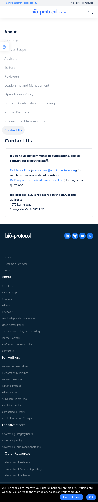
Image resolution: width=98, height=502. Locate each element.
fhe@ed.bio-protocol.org (48, 180)
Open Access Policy (18, 94)
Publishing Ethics (11, 405)
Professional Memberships (24, 121)
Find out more (71, 497)
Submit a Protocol (12, 379)
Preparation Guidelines (15, 373)
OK (91, 497)
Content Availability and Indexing (29, 103)
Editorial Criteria (11, 392)
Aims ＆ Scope (15, 49)
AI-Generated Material (14, 399)
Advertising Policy (12, 440)
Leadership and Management (26, 85)
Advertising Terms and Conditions (21, 447)
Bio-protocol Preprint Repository (23, 469)
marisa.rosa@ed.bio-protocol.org (54, 170)
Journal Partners (16, 112)
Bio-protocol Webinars (17, 475)
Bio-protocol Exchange (17, 462)
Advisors (10, 58)
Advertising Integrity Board (17, 434)
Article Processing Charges (17, 418)
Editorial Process (11, 386)
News (8, 257)
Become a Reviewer (16, 264)
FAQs (8, 270)
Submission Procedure (15, 366)
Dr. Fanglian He (20, 180)
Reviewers (12, 76)
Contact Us (13, 130)
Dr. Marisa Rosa (20, 170)
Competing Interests (13, 412)
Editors (9, 67)
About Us (11, 41)
